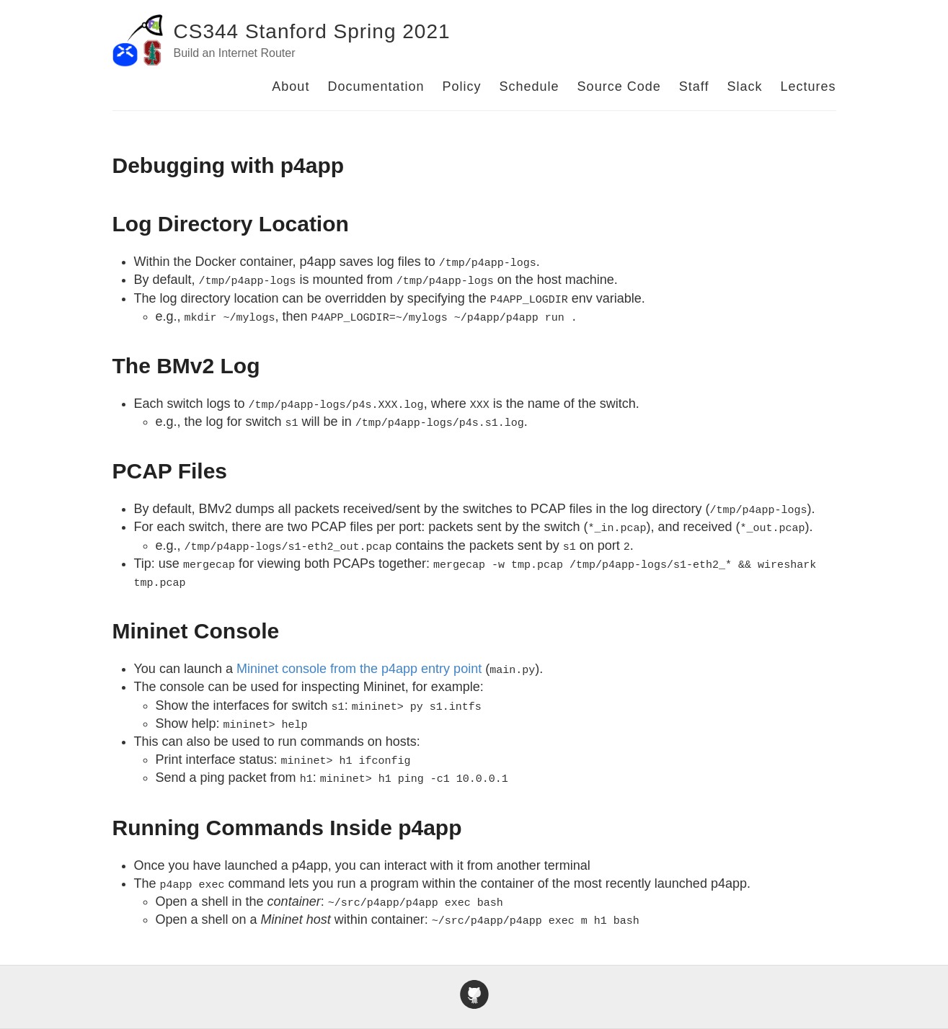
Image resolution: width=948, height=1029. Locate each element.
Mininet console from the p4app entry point (359, 669)
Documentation (375, 86)
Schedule (529, 86)
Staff (694, 86)
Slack (744, 86)
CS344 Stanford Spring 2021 (312, 31)
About (290, 86)
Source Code (619, 86)
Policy (462, 86)
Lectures (808, 86)
